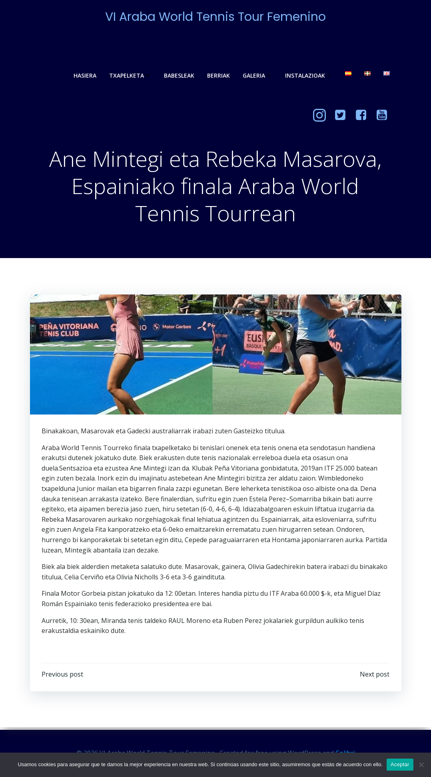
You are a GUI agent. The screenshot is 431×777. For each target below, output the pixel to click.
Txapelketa (129, 76)
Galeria (256, 76)
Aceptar (400, 764)
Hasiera (84, 76)
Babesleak (178, 76)
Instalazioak (307, 76)
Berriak (217, 76)
